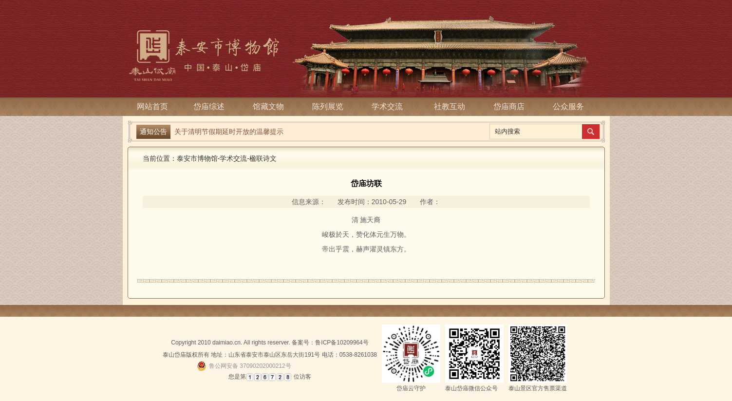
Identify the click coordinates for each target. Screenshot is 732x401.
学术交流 (390, 106)
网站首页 (152, 106)
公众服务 (568, 106)
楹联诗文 (263, 158)
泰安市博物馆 (197, 158)
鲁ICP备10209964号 (341, 342)
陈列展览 (330, 106)
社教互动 (449, 106)
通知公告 (153, 131)
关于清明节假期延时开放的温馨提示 (228, 131)
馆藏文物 (271, 106)
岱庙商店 (509, 106)
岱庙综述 (211, 106)
